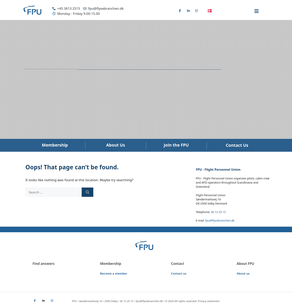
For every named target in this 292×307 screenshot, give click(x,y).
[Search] (87, 192)
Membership (55, 145)
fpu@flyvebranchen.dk (219, 220)
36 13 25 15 (218, 212)
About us (243, 273)
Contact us (178, 273)
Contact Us (237, 145)
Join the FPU (176, 145)
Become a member (113, 273)
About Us (115, 145)
